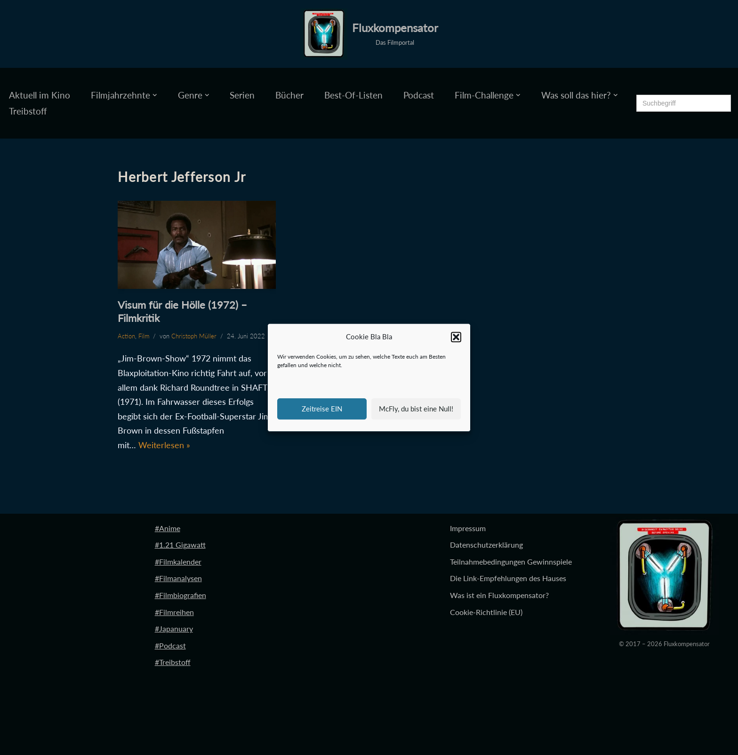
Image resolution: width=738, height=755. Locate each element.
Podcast (418, 95)
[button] (456, 337)
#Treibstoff (173, 662)
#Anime (167, 528)
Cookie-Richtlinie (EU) (486, 611)
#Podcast (170, 645)
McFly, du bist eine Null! (416, 408)
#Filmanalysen (178, 578)
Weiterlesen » (164, 445)
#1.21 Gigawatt (180, 545)
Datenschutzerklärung (486, 545)
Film (143, 336)
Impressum (468, 528)
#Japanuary (174, 628)
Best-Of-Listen (353, 95)
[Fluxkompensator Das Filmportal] (369, 33)
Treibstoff (28, 111)
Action (126, 336)
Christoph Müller (194, 336)
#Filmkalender (178, 561)
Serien (242, 95)
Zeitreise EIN (322, 408)
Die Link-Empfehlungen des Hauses (508, 578)
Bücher (289, 95)
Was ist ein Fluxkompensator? (499, 595)
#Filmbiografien (180, 595)
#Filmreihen (174, 611)
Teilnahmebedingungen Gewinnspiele (511, 561)
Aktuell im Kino (39, 95)
